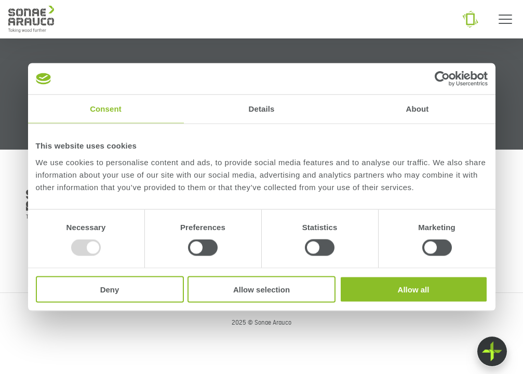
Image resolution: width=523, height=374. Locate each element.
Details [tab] (262, 108)
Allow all (414, 289)
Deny (109, 289)
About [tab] (417, 108)
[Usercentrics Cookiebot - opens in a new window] (442, 79)
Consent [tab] (106, 108)
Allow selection (261, 289)
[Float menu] (492, 351)
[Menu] (505, 19)
